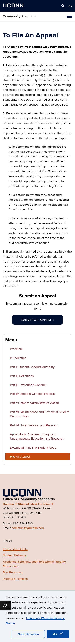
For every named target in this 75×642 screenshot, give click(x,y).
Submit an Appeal (37, 319)
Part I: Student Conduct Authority (32, 367)
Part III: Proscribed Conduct (28, 385)
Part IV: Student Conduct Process (32, 394)
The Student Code (15, 549)
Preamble (16, 349)
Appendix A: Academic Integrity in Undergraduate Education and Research (37, 436)
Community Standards (20, 16)
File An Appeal (20, 457)
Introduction (18, 358)
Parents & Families (15, 579)
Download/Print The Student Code (33, 448)
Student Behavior (14, 555)
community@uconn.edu (28, 528)
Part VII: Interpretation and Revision (34, 425)
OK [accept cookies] (58, 633)
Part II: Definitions (22, 376)
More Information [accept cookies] (28, 634)
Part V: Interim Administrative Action (34, 403)
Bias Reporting (13, 572)
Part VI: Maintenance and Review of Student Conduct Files (39, 414)
